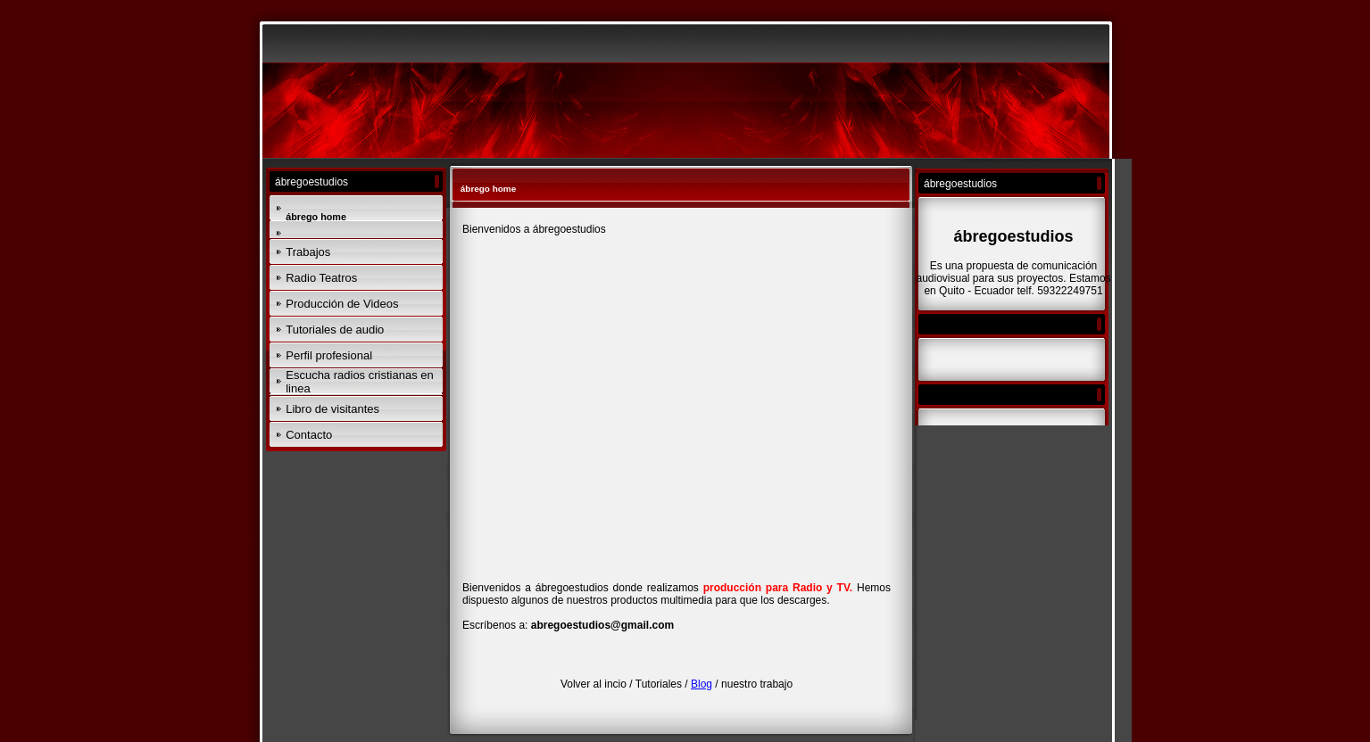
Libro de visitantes (332, 409)
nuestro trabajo (757, 684)
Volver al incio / (597, 684)
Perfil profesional (329, 355)
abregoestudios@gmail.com (602, 625)
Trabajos (308, 252)
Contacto (309, 434)
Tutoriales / (663, 684)
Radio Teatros (321, 277)
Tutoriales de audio (335, 329)
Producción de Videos (342, 303)
